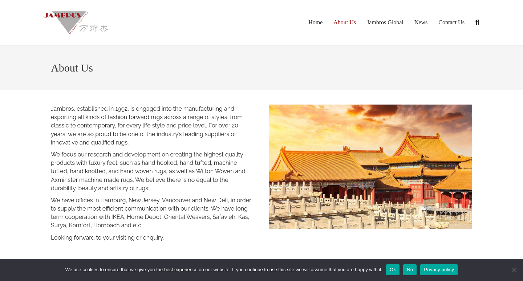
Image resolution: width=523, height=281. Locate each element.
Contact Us (451, 22)
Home (315, 22)
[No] (514, 269)
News (420, 22)
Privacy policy (439, 269)
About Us (344, 22)
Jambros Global (385, 22)
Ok (393, 269)
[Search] (474, 22)
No (410, 269)
